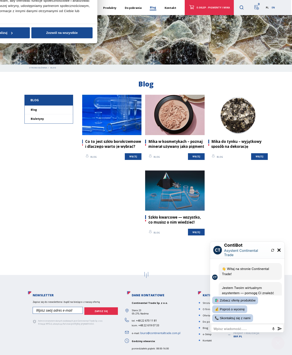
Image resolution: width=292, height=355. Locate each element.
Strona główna (38, 67)
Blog (34, 100)
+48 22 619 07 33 (147, 323)
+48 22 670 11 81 (145, 318)
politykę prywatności (81, 320)
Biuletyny (37, 119)
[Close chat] (277, 340)
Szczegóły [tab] (146, 157)
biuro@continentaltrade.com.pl (159, 331)
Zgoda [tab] (81, 157)
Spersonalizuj (145, 210)
